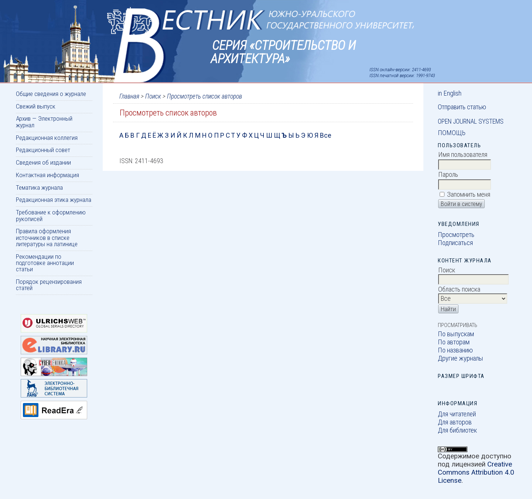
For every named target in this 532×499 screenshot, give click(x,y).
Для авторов (455, 422)
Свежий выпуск (35, 106)
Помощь (452, 133)
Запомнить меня (468, 194)
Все (325, 135)
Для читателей (457, 414)
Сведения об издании (43, 162)
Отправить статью (462, 107)
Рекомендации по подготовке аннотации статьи (45, 263)
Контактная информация (47, 175)
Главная (129, 96)
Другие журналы (460, 358)
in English (449, 93)
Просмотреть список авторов (204, 96)
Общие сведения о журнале (51, 93)
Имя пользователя (462, 155)
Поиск (153, 96)
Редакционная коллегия (47, 137)
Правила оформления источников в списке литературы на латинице (47, 237)
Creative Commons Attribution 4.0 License (476, 472)
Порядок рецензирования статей (49, 285)
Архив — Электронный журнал (44, 121)
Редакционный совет (43, 150)
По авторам (454, 342)
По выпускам (456, 334)
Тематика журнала (39, 187)
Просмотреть (456, 235)
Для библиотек (457, 430)
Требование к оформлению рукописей (51, 215)
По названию (455, 350)
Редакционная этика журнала (53, 199)
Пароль (448, 175)
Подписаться (455, 243)
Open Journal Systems (471, 121)
